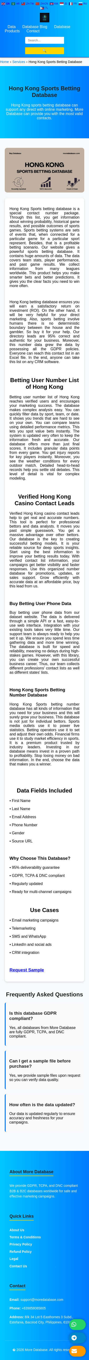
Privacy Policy (20, 1244)
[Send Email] (77, 1351)
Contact (33, 31)
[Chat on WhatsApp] (77, 1324)
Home (4, 62)
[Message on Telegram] (77, 1337)
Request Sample (26, 969)
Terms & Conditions (25, 1237)
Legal (13, 1259)
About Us (16, 1230)
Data (12, 27)
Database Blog (34, 27)
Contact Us (18, 1266)
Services (18, 62)
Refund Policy (20, 1252)
